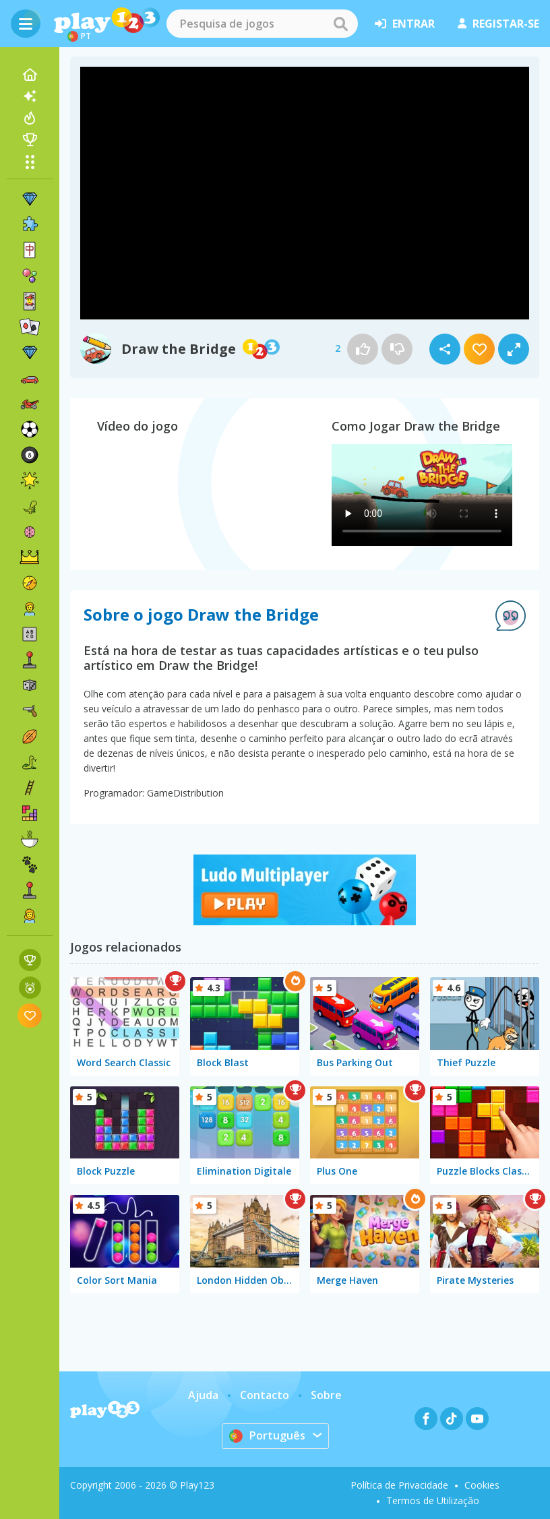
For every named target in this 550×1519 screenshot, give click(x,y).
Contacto (264, 1395)
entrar (405, 23)
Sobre (326, 1395)
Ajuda (203, 1395)
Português (267, 1435)
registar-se (498, 23)
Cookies (481, 1485)
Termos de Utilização (432, 1500)
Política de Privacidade (399, 1485)
